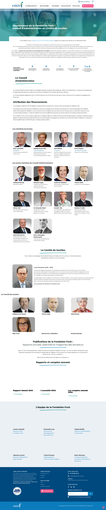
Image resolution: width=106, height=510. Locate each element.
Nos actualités (66, 5)
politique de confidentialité (85, 496)
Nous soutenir (45, 6)
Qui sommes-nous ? (44, 473)
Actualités (42, 475)
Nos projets (55, 5)
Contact (42, 477)
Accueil (13, 9)
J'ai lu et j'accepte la (80, 496)
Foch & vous (76, 5)
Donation (42, 484)
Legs (41, 482)
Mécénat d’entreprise (45, 486)
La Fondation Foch (31, 6)
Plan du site (67, 505)
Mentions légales (62, 505)
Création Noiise (90, 505)
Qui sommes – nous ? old (21, 9)
